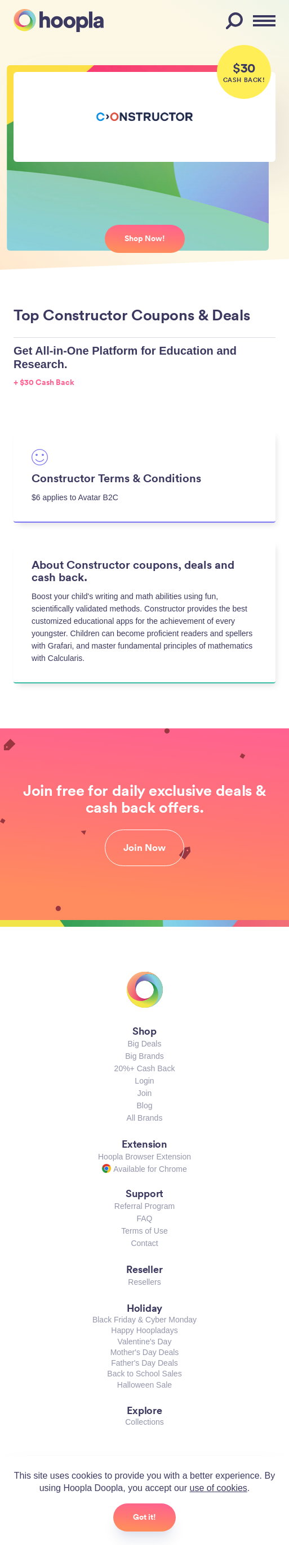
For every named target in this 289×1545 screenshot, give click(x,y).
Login (144, 1080)
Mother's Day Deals (144, 1352)
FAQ (144, 1218)
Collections (144, 1421)
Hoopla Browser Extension (144, 1156)
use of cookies (218, 1488)
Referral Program (144, 1206)
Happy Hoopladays (144, 1330)
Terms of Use (144, 1230)
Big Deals (145, 1043)
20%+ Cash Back (144, 1068)
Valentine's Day (145, 1341)
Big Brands (144, 1056)
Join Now (144, 847)
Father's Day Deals (144, 1362)
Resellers (144, 1281)
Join (144, 1093)
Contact (144, 1243)
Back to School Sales (144, 1373)
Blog (144, 1105)
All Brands (145, 1117)
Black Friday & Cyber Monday (144, 1319)
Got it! (144, 1517)
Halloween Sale (144, 1384)
